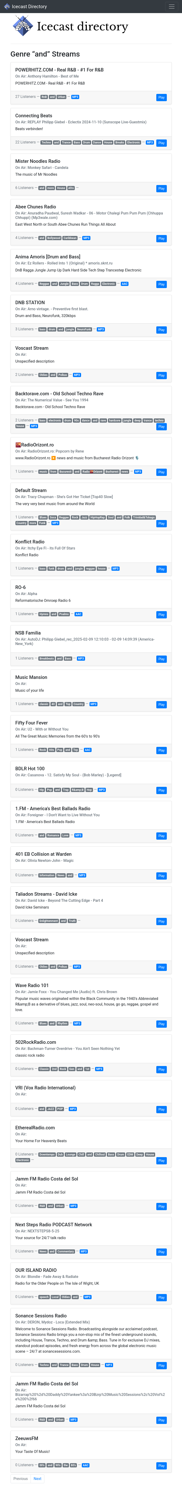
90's (58, 1465)
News (60, 875)
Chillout (100, 1154)
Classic (44, 1069)
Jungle (64, 283)
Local (55, 1297)
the (66, 1465)
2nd (54, 1069)
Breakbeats (46, 658)
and (52, 97)
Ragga (95, 283)
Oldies (43, 375)
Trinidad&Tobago (144, 517)
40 (53, 704)
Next (37, 1478)
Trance (66, 142)
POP (60, 1109)
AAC (125, 283)
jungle (70, 329)
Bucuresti (66, 471)
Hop (89, 790)
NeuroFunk (84, 329)
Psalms (64, 614)
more (50, 188)
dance (86, 420)
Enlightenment (48, 921)
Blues (42, 517)
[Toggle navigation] (171, 6)
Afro (71, 188)
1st (87, 1069)
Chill (81, 1154)
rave (103, 420)
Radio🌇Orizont (92, 471)
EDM (130, 1154)
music (43, 471)
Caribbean (70, 238)
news (124, 471)
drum (52, 329)
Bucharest (112, 471)
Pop (59, 750)
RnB (44, 97)
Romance (53, 835)
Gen (71, 1069)
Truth (72, 921)
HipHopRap (97, 517)
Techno (46, 142)
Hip (41, 790)
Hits (51, 750)
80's (73, 1465)
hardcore (114, 420)
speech (44, 1297)
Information (46, 875)
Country (21, 523)
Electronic (133, 142)
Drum (86, 142)
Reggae (44, 283)
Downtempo (47, 1154)
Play (161, 97)
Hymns (43, 614)
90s (76, 420)
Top (68, 704)
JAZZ (50, 1109)
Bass (77, 142)
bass (42, 329)
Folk (127, 517)
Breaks (119, 142)
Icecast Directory (25, 6)
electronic (55, 420)
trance (148, 420)
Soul (111, 517)
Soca (53, 517)
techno (159, 420)
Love (65, 835)
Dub (60, 1154)
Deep (139, 1154)
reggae (90, 568)
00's (41, 1465)
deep (137, 420)
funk (51, 568)
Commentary (65, 1251)
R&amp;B (77, 790)
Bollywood (54, 238)
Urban (61, 97)
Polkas (62, 375)
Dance (97, 142)
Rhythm (62, 1023)
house (20, 426)
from (53, 471)
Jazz (84, 517)
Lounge (70, 1154)
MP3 (75, 97)
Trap (65, 790)
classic (43, 704)
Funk (42, 523)
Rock (75, 517)
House (108, 142)
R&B (42, 1206)
